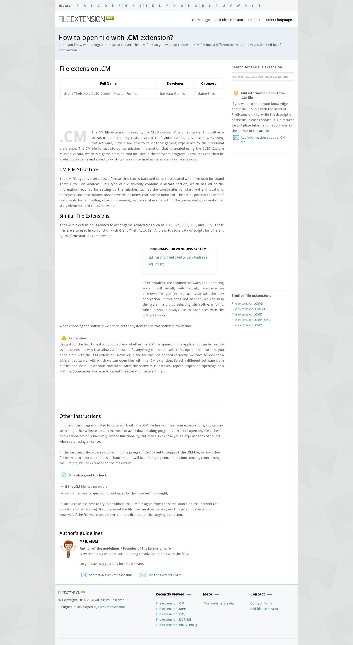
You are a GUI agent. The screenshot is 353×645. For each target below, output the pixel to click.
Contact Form (261, 603)
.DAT (168, 225)
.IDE (193, 225)
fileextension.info (111, 607)
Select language (279, 20)
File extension (247, 304)
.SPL (177, 225)
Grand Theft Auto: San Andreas (181, 257)
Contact (254, 20)
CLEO (160, 264)
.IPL (185, 225)
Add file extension (229, 20)
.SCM (209, 225)
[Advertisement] (141, 113)
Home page (201, 20)
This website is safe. (218, 603)
